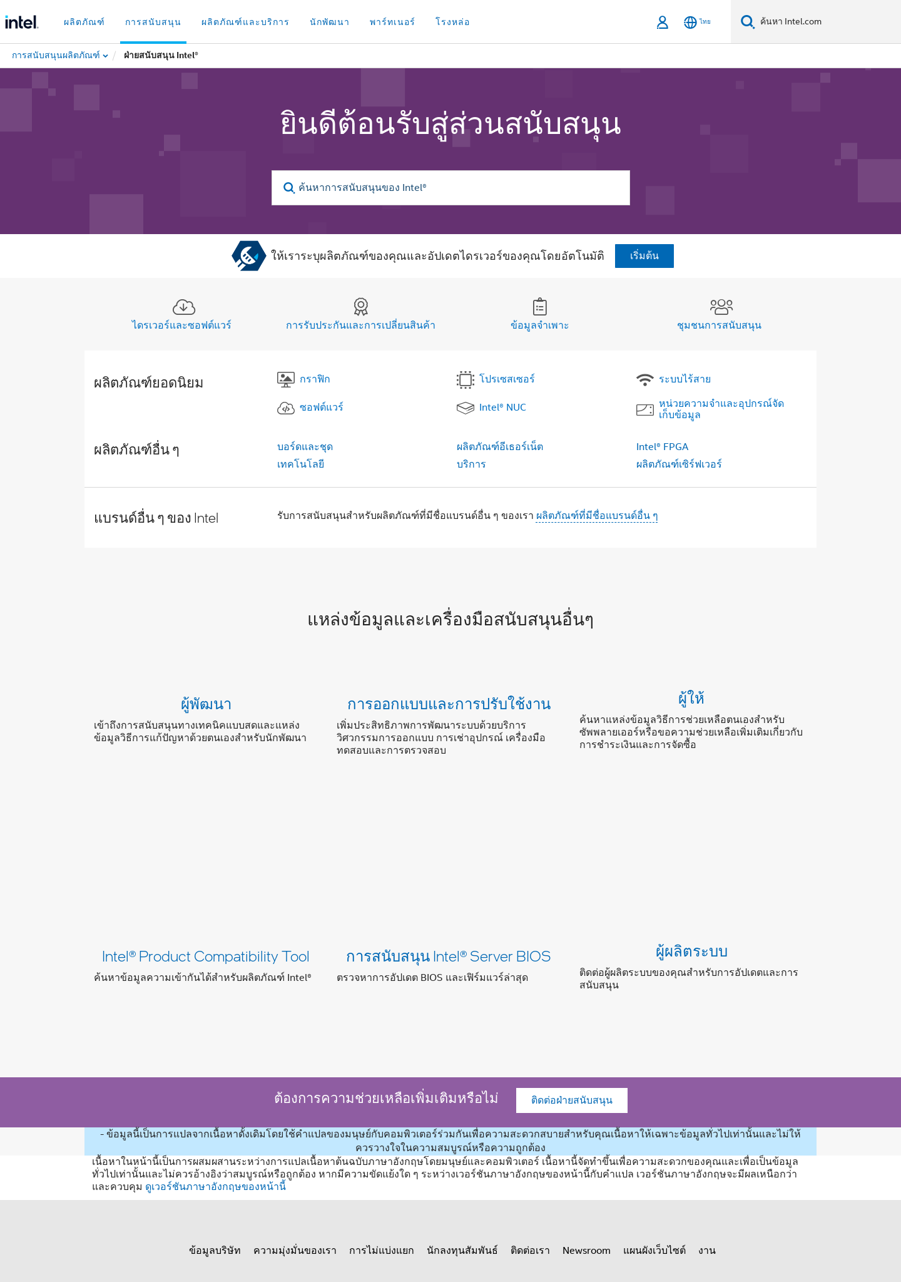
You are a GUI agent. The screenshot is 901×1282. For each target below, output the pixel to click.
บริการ (471, 464)
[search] (290, 188)
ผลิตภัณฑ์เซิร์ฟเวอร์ (679, 464)
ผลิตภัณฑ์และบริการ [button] (245, 22)
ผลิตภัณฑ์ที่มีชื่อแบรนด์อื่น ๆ (597, 516)
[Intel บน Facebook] (194, 1145)
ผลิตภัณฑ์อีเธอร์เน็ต (500, 447)
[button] (450, 729)
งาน (707, 1100)
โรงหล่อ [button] (452, 22)
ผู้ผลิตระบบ (692, 843)
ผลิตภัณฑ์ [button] (84, 22)
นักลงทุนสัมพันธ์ (462, 1100)
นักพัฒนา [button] (330, 22)
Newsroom (586, 1100)
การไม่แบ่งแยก (381, 1100)
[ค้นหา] (748, 21)
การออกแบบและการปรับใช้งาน (449, 703)
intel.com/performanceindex (553, 1213)
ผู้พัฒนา (206, 703)
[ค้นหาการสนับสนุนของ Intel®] (451, 187)
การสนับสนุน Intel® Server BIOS (448, 843)
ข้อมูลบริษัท (215, 1100)
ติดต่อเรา (530, 1100)
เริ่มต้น (644, 256)
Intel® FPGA (662, 447)
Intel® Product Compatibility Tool (206, 843)
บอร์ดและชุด (305, 447)
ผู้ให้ (691, 703)
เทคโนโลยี (300, 464)
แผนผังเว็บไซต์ (654, 1100)
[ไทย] (697, 22)
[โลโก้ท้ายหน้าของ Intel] (119, 1165)
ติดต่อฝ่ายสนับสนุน (572, 949)
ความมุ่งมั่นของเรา (295, 1100)
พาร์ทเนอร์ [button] (392, 22)
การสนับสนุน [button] (153, 22)
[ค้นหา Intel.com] (828, 21)
